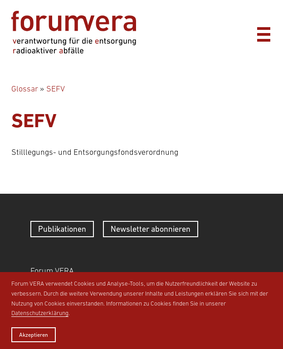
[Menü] (263, 32)
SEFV (55, 88)
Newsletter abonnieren (150, 229)
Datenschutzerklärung (39, 313)
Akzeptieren (33, 334)
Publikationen (62, 229)
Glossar (24, 88)
